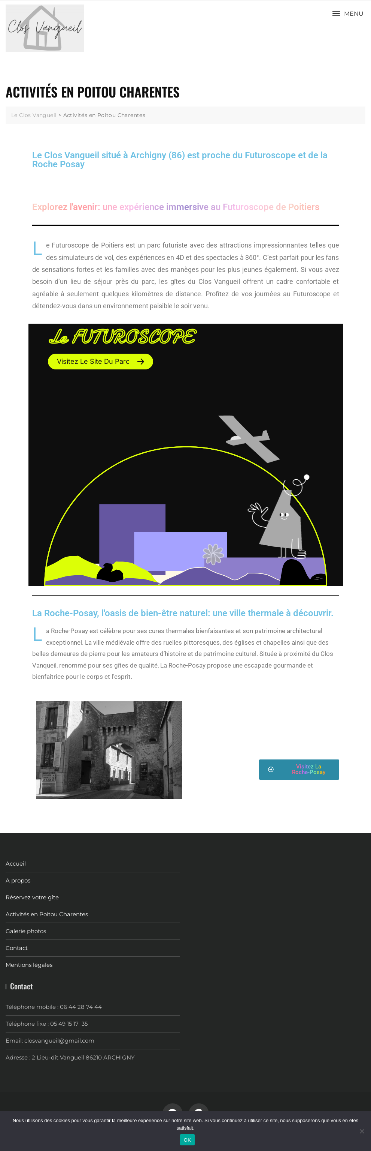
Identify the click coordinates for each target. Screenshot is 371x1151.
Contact (17, 947)
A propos (18, 880)
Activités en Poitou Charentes (47, 914)
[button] (348, 13)
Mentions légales (29, 964)
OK (187, 1140)
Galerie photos (26, 931)
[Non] (361, 1131)
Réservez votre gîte (32, 897)
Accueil (16, 863)
